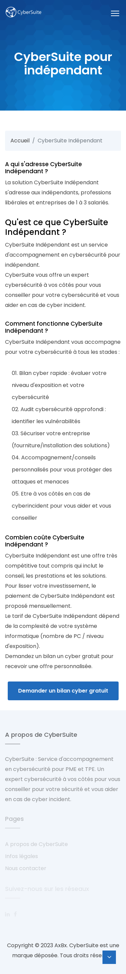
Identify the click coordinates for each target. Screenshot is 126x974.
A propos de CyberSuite (36, 844)
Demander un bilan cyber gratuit (63, 691)
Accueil (20, 140)
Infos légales (21, 856)
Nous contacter (25, 868)
